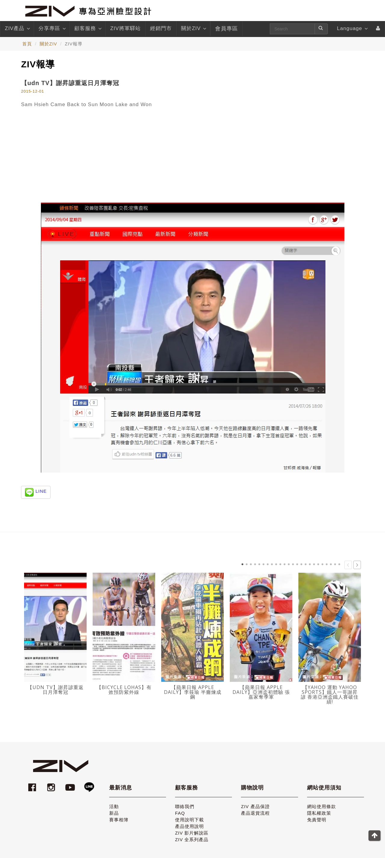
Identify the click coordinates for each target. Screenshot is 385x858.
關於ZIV (193, 29)
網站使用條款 (321, 806)
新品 (114, 813)
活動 (114, 806)
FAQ (180, 813)
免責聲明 (316, 819)
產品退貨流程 (255, 813)
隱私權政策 (319, 813)
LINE (41, 491)
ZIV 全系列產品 (192, 839)
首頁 (27, 43)
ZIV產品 (17, 29)
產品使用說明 (189, 826)
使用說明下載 (189, 819)
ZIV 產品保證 (255, 806)
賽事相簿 (118, 819)
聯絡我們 (184, 806)
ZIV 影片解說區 (192, 832)
